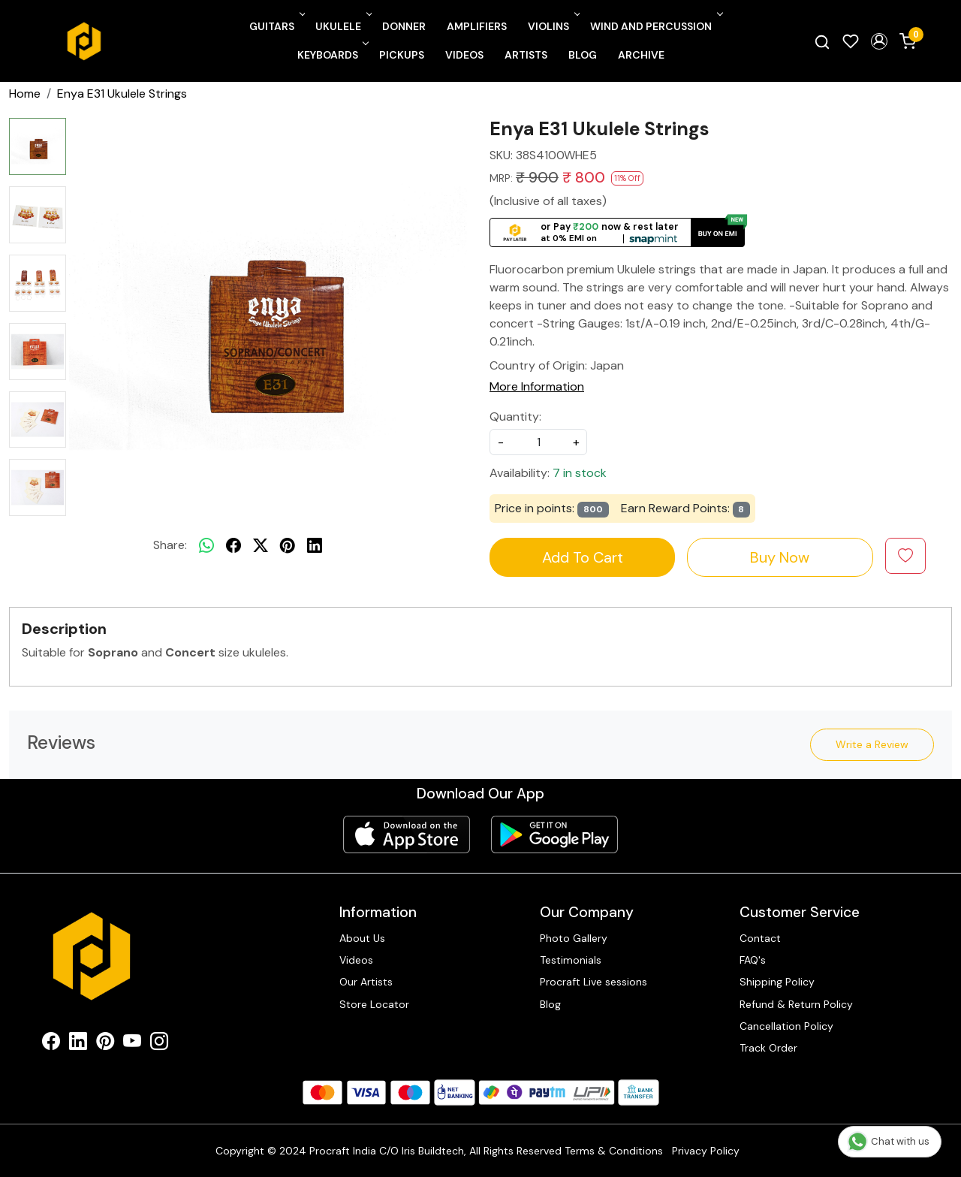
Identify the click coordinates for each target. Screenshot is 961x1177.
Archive (641, 55)
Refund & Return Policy (796, 1004)
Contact (760, 938)
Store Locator (374, 1004)
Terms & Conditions (614, 1150)
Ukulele (342, 26)
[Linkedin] (78, 1044)
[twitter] (260, 545)
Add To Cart (582, 557)
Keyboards (331, 55)
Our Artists (366, 981)
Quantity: (515, 416)
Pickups (401, 55)
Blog (582, 55)
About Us (362, 938)
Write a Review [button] (872, 744)
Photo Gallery (573, 938)
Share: (170, 545)
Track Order (768, 1048)
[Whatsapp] (206, 545)
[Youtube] (132, 1044)
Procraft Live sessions (593, 981)
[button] (879, 41)
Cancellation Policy (786, 1026)
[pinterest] (287, 545)
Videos (464, 55)
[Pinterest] (105, 1044)
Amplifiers (477, 26)
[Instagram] (159, 1044)
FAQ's (753, 960)
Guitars (276, 26)
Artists (526, 55)
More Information (537, 386)
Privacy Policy (706, 1150)
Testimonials (570, 960)
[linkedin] (314, 545)
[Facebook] (51, 1044)
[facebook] (233, 545)
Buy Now (779, 557)
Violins (552, 26)
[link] (822, 41)
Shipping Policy (777, 981)
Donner (404, 26)
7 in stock (580, 473)
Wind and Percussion (655, 26)
